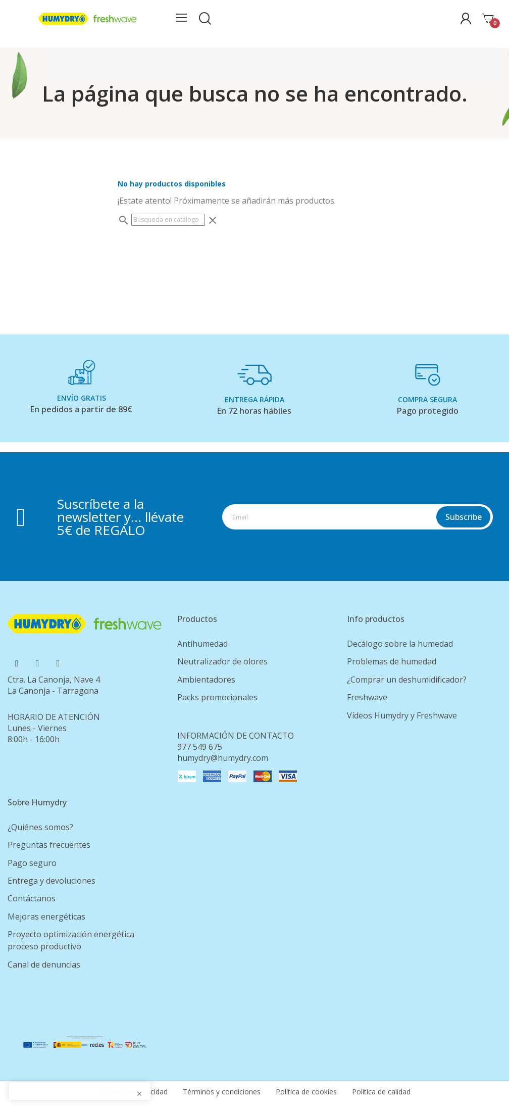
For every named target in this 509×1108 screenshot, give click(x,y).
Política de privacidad (133, 1091)
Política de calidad (381, 1091)
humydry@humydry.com (222, 757)
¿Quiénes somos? (40, 827)
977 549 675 (199, 746)
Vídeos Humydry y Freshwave (402, 715)
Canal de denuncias (44, 964)
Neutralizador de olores (222, 661)
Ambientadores (206, 679)
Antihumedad (202, 643)
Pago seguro (32, 863)
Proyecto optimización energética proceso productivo (71, 940)
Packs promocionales (217, 697)
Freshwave (367, 697)
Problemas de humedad (391, 661)
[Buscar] (168, 220)
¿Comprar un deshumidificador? (407, 679)
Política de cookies (306, 1091)
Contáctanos (32, 898)
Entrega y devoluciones (51, 880)
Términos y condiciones (222, 1091)
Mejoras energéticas (46, 916)
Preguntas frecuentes (49, 844)
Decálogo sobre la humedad (400, 643)
